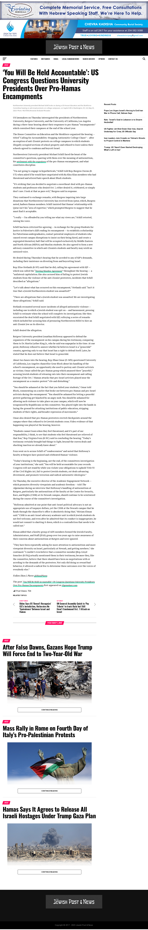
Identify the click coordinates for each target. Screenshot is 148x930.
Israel (56, 58)
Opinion (101, 58)
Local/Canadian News (70, 58)
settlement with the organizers (32, 161)
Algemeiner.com (83, 585)
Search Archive (89, 58)
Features (34, 58)
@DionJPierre (41, 575)
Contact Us (113, 58)
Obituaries (45, 58)
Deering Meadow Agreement (50, 270)
